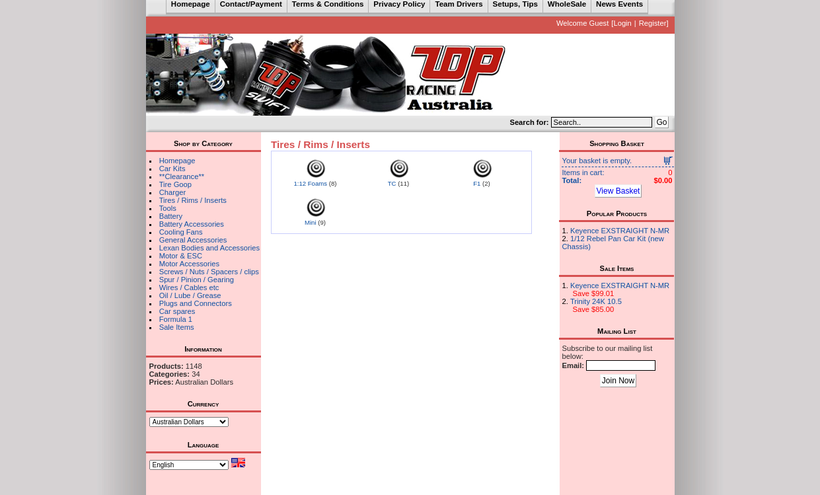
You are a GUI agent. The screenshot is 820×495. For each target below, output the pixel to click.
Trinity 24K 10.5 (596, 301)
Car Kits (172, 168)
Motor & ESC (180, 256)
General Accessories (193, 240)
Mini (311, 222)
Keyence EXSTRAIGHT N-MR (619, 231)
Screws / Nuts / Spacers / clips (209, 272)
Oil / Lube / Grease (190, 295)
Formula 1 (175, 319)
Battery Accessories (191, 224)
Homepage (177, 161)
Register (653, 23)
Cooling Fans (181, 232)
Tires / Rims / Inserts (193, 200)
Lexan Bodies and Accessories (209, 248)
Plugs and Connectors (195, 303)
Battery (170, 216)
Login (622, 23)
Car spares (177, 311)
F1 (476, 183)
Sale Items (176, 327)
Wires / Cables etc (189, 287)
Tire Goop (175, 184)
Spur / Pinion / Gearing (196, 280)
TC (392, 183)
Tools (167, 208)
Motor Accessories (189, 264)
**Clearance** (181, 176)
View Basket (618, 191)
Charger (172, 192)
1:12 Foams (310, 183)
